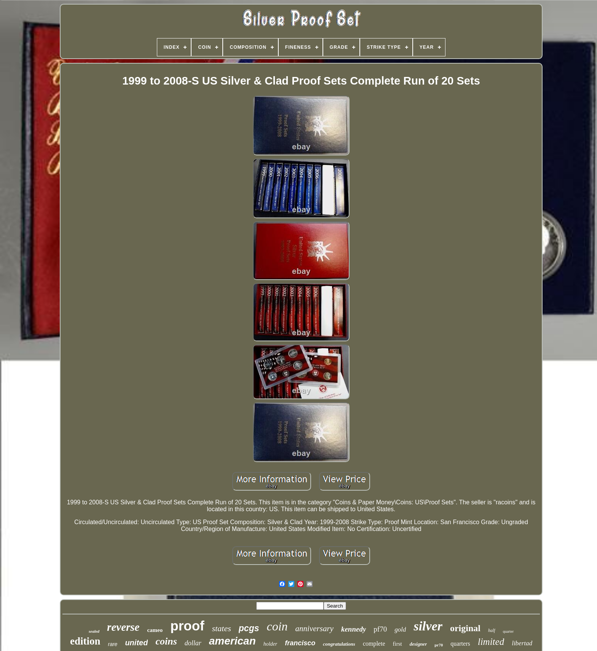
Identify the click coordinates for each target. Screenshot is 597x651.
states (221, 628)
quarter (508, 631)
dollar (193, 643)
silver (427, 626)
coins (166, 641)
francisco (300, 643)
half (491, 630)
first (397, 644)
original (465, 628)
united (136, 642)
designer (418, 644)
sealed (94, 631)
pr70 (438, 645)
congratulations (339, 644)
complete (374, 643)
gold (400, 629)
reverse (123, 627)
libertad (522, 643)
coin (277, 626)
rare (113, 644)
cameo (155, 630)
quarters (460, 643)
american (232, 641)
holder (270, 644)
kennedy (353, 629)
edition (85, 641)
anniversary (314, 628)
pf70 (380, 629)
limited (491, 642)
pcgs (249, 628)
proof (187, 625)
